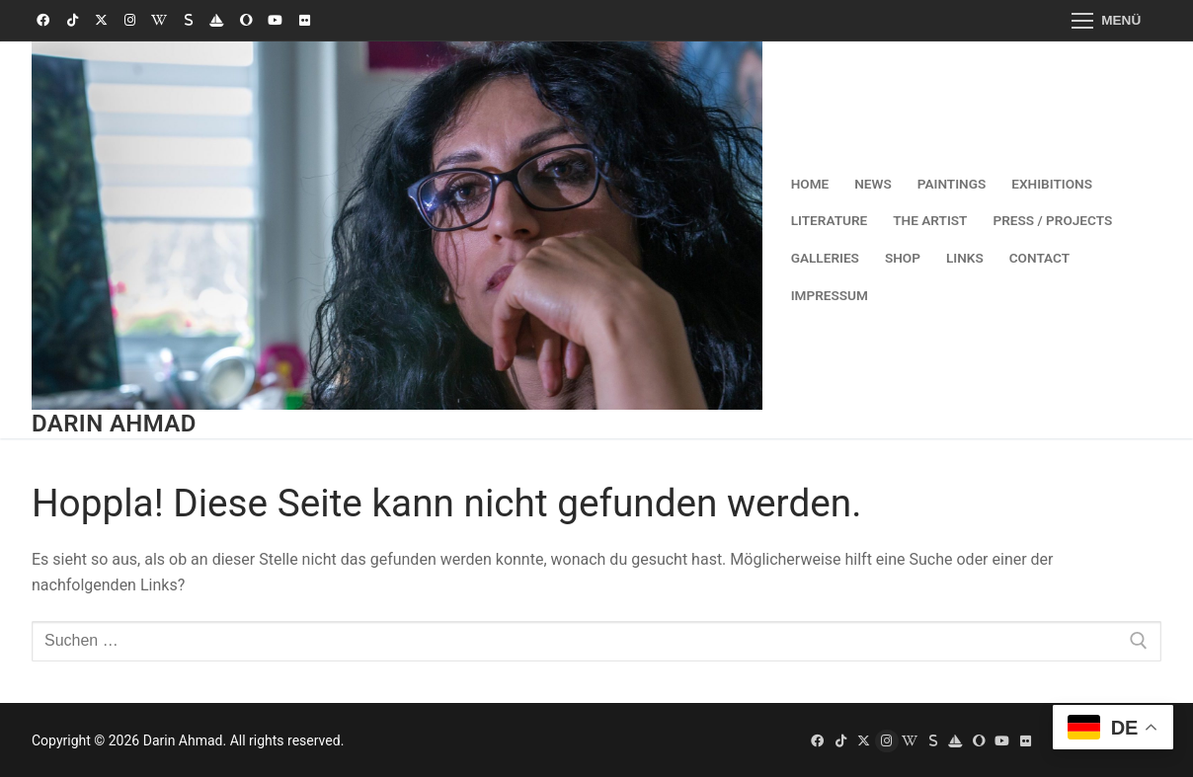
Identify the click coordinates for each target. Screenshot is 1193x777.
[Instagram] (130, 20)
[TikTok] (71, 20)
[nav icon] (1106, 20)
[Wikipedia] (159, 20)
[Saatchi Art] (246, 20)
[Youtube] (275, 20)
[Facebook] (43, 20)
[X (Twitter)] (101, 20)
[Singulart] (188, 20)
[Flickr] (303, 20)
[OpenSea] (216, 20)
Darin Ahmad (114, 423)
